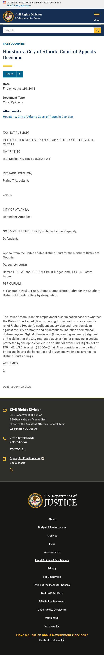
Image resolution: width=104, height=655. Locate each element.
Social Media (17, 462)
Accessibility (52, 552)
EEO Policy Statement (52, 601)
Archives (52, 535)
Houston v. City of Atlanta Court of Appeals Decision (38, 116)
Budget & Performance (52, 527)
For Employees (52, 576)
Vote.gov (52, 626)
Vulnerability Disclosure (52, 609)
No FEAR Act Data (52, 593)
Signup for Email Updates (27, 458)
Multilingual (52, 617)
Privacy (52, 568)
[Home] (22, 20)
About (52, 519)
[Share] (13, 74)
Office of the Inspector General (52, 585)
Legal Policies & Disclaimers (52, 560)
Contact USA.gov (52, 640)
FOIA (52, 543)
